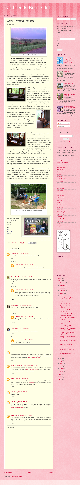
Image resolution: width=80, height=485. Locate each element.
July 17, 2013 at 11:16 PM (27, 340)
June (61, 358)
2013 (59, 280)
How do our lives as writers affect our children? (66, 302)
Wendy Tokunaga (61, 226)
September (62, 290)
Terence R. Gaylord (16, 365)
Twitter (9, 233)
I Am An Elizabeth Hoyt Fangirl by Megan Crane (69, 107)
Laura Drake (60, 193)
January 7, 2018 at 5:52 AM (20, 392)
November (62, 285)
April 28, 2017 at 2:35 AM (24, 352)
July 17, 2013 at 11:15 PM (27, 316)
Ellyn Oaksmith (60, 176)
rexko (12, 392)
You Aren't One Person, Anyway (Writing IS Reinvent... (67, 314)
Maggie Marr (60, 202)
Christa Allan (60, 169)
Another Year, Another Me (66, 344)
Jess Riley (59, 183)
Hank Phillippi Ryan (61, 179)
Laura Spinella (60, 195)
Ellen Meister (60, 174)
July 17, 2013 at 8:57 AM (26, 276)
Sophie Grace (14, 415)
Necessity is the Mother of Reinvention (66, 310)
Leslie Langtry (60, 197)
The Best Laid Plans (68, 83)
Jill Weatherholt (15, 276)
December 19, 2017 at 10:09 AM (29, 365)
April (61, 363)
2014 (59, 278)
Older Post (49, 473)
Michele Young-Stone (62, 212)
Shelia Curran (60, 221)
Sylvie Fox (59, 223)
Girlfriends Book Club (27, 7)
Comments (61, 126)
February (62, 368)
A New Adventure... (64, 347)
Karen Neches (60, 190)
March (61, 366)
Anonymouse (14, 352)
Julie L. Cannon (60, 188)
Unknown (17, 264)
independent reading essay (34, 357)
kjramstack (14, 253)
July (61, 295)
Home (29, 473)
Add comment (10, 427)
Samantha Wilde (61, 214)
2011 (59, 377)
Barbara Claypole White (62, 162)
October (62, 288)
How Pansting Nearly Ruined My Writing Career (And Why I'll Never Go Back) (69, 60)
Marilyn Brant (60, 207)
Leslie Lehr (14, 328)
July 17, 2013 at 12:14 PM (27, 264)
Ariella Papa (60, 160)
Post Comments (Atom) (16, 476)
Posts (59, 123)
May (61, 361)
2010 (59, 379)
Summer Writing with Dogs (66, 326)
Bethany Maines (60, 164)
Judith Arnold (60, 186)
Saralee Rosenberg (61, 219)
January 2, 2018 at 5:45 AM (21, 378)
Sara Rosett (59, 216)
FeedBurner (69, 142)
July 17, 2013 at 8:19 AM (23, 253)
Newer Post (8, 473)
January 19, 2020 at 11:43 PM (25, 415)
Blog (8, 229)
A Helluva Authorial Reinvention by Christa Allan (67, 333)
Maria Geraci (60, 204)
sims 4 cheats (21, 421)
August (62, 293)
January (62, 371)
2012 (59, 374)
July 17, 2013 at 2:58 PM (26, 305)
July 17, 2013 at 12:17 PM (27, 289)
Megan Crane (60, 209)
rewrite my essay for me (32, 369)
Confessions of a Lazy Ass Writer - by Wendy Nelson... (68, 341)
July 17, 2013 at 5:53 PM (23, 328)
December (62, 283)
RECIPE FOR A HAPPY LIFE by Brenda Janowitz (67, 350)
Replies (14, 261)
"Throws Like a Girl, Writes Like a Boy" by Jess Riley (67, 329)
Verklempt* (66, 71)
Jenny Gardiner (60, 181)
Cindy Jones (60, 171)
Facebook (9, 231)
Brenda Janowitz (15, 305)
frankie (13, 378)
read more (31, 382)
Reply (12, 258)
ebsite (9, 227)
